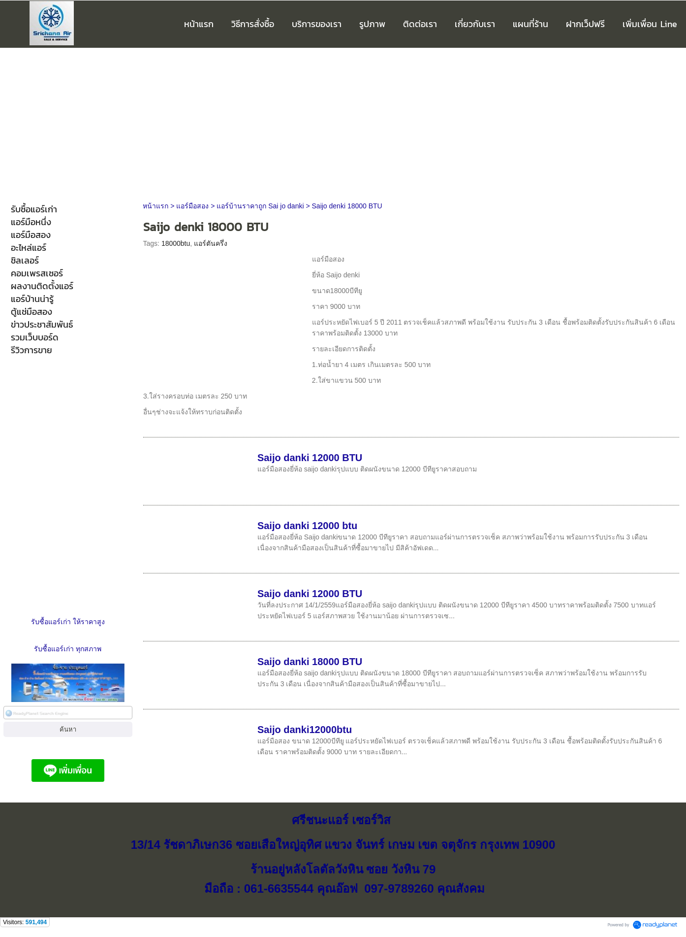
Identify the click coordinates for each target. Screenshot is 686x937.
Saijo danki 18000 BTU (309, 661)
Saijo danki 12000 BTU (309, 457)
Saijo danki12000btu (304, 729)
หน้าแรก (155, 206)
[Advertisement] (343, 122)
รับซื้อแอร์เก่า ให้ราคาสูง (68, 622)
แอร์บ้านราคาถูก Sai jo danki (260, 206)
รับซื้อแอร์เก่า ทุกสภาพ (67, 649)
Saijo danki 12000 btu (307, 525)
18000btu (175, 243)
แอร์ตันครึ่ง (210, 243)
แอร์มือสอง (192, 206)
